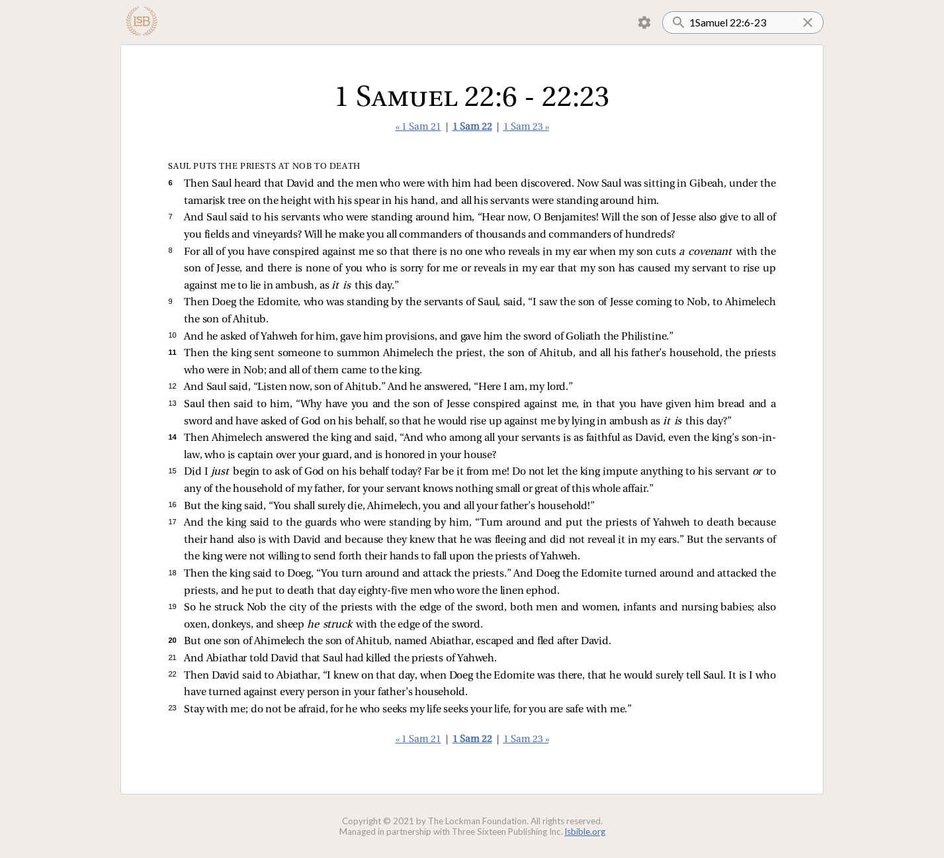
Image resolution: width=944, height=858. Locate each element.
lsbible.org (585, 831)
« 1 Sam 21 (418, 127)
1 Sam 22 (472, 127)
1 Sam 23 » (526, 127)
